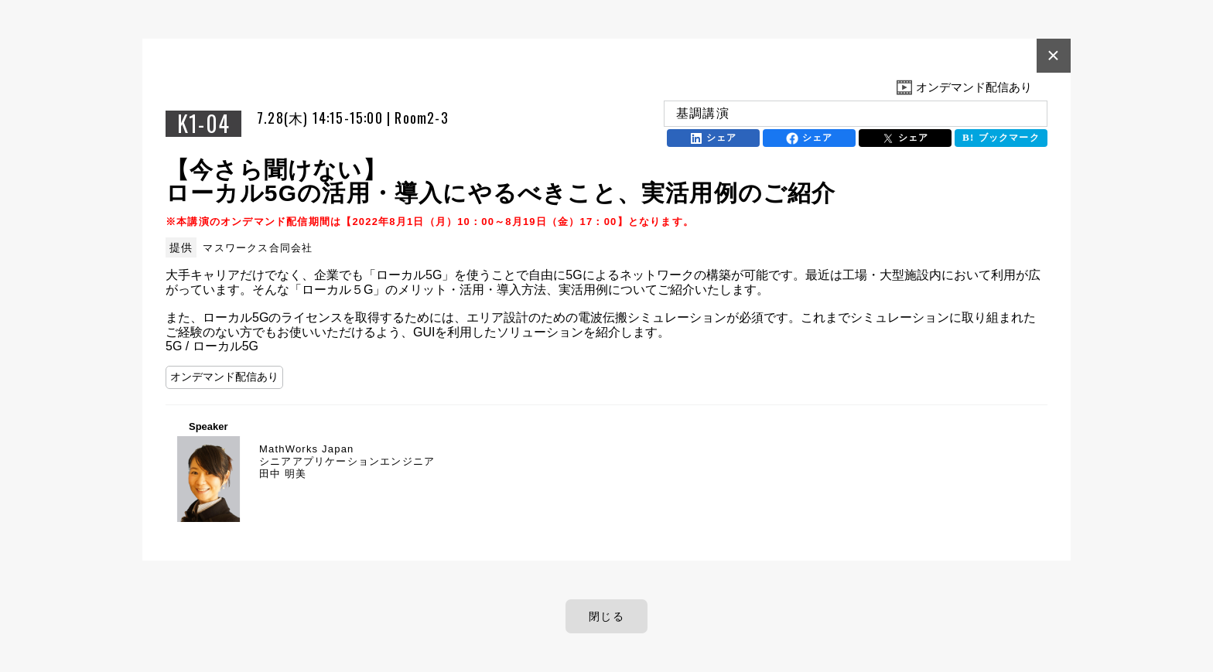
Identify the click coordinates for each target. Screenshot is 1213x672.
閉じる (606, 616)
